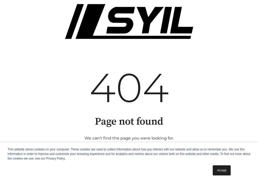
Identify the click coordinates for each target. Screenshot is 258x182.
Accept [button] (221, 170)
